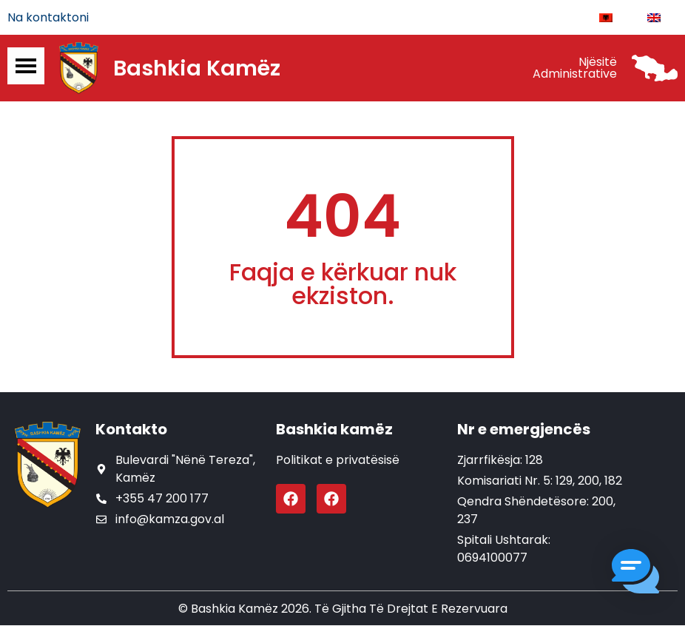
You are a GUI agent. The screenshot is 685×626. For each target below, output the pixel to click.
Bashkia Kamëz (196, 69)
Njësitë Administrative (575, 68)
